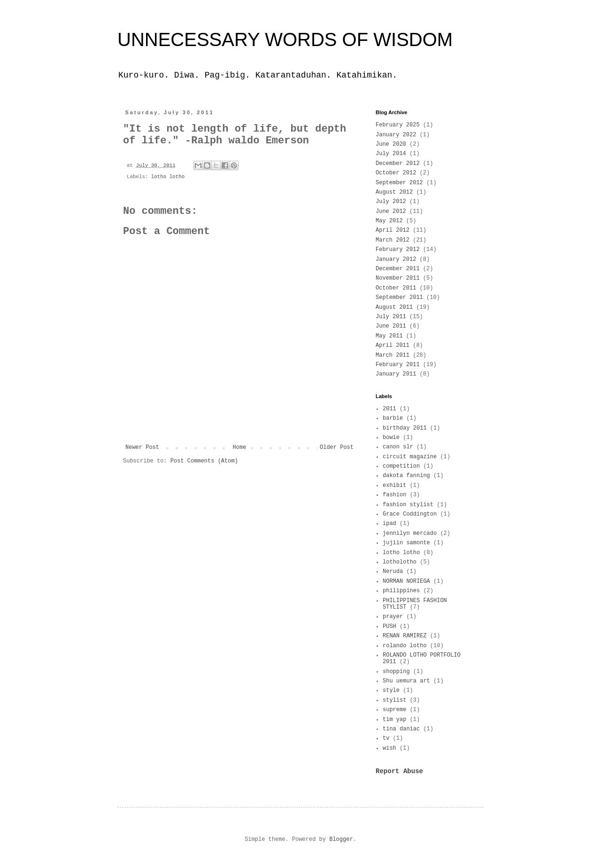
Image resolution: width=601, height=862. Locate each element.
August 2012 (394, 192)
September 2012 (399, 183)
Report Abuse (399, 771)
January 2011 (396, 374)
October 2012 (396, 173)
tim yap (394, 719)
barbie (393, 418)
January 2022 (396, 135)
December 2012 (398, 163)
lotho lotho (168, 177)
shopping (396, 671)
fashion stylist (408, 505)
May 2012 (389, 221)
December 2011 (398, 269)
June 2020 (391, 144)
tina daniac (401, 729)
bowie (391, 437)
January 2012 (396, 259)
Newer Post (142, 447)
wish (389, 748)
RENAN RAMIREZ (405, 636)
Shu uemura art (406, 681)
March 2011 (392, 355)
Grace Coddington (410, 514)
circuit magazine (410, 457)
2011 (389, 409)
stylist (394, 700)
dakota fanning (406, 475)
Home (240, 447)
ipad (389, 523)
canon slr (398, 447)
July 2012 (391, 201)
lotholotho (399, 562)
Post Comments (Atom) (204, 461)
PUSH (389, 626)
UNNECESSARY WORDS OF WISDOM (285, 39)
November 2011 (398, 278)
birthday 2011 (405, 428)
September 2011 (399, 297)
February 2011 (398, 364)
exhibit (394, 485)
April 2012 (392, 230)
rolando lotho (405, 646)
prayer (393, 616)
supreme (394, 709)
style (391, 690)
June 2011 (391, 326)
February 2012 (398, 249)
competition (401, 466)
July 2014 (391, 153)
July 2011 (391, 316)
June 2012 (391, 211)
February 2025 (398, 125)
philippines (401, 591)
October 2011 (396, 288)
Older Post (337, 447)
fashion (394, 495)
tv (386, 738)
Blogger (341, 839)
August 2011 (394, 307)
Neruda (393, 571)
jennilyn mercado (410, 533)
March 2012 (392, 240)
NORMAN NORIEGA (406, 581)
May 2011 (389, 336)
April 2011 (392, 345)
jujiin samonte (406, 543)
